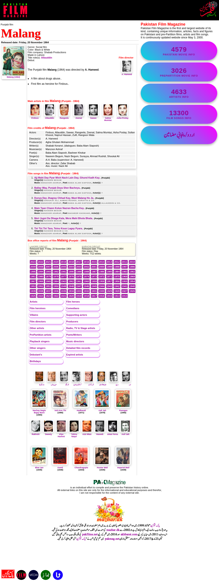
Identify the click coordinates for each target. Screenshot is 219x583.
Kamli (60, 467)
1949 (63, 286)
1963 (63, 281)
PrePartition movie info (179, 72)
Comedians (72, 308)
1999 (109, 266)
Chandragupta (81, 467)
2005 (63, 266)
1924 (40, 296)
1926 (132, 291)
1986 (101, 271)
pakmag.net (112, 539)
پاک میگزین (155, 525)
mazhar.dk (112, 530)
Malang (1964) (13, 76)
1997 (124, 266)
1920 (71, 296)
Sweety (48, 433)
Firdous (35, 117)
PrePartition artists (40, 334)
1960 (86, 281)
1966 (40, 281)
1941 (124, 286)
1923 (48, 296)
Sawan (93, 117)
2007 (48, 266)
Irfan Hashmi (61, 434)
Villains (34, 315)
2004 (71, 266)
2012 (116, 262)
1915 (109, 296)
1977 (63, 276)
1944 (101, 286)
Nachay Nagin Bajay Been (39, 411)
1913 (124, 296)
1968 (132, 276)
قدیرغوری (89, 383)
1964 (55, 281)
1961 (78, 281)
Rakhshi (35, 433)
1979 (48, 276)
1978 (55, 276)
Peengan (123, 410)
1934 (71, 291)
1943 (109, 286)
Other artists (37, 328)
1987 (94, 271)
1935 (63, 291)
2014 (101, 262)
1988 (86, 271)
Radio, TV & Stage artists (80, 328)
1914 (116, 296)
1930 (101, 291)
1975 (78, 276)
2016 (86, 262)
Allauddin (46, 57)
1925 (33, 296)
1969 (124, 276)
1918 (86, 296)
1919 (78, 296)
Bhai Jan (39, 467)
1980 (40, 276)
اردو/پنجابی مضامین (179, 135)
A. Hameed (126, 73)
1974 (86, 276)
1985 (109, 271)
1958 (101, 281)
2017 (78, 262)
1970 (116, 276)
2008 (40, 266)
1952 (40, 286)
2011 (124, 262)
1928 (116, 291)
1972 (101, 276)
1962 (71, 281)
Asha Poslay (123, 117)
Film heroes (73, 301)
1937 (48, 291)
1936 (55, 291)
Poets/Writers (74, 334)
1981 (33, 276)
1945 (94, 286)
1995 (33, 271)
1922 (55, 296)
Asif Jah (125, 433)
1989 (78, 271)
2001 (94, 266)
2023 (33, 262)
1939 (33, 291)
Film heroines (38, 308)
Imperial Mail (123, 467)
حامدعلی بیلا (39, 383)
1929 (109, 291)
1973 (94, 276)
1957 (109, 281)
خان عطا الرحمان (101, 383)
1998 (116, 266)
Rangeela (64, 117)
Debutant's (36, 354)
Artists (33, 301)
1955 (124, 281)
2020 (55, 262)
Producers (72, 321)
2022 (40, 262)
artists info (179, 93)
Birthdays (35, 361)
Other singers (38, 348)
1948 (71, 286)
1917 (94, 296)
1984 (116, 271)
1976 (71, 276)
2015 (94, 262)
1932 (86, 291)
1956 (116, 281)
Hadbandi (81, 410)
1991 (63, 271)
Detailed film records (78, 348)
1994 (40, 271)
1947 (78, 286)
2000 (101, 266)
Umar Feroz (112, 433)
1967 (33, 281)
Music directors (75, 341)
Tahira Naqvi (74, 434)
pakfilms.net (90, 534)
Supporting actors (76, 315)
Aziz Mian (87, 433)
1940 (132, 286)
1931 (94, 291)
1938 (40, 291)
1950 (55, 286)
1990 (71, 271)
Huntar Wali (102, 467)
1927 (124, 291)
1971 (109, 276)
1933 (78, 291)
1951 (48, 286)
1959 (94, 281)
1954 (132, 281)
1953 (33, 286)
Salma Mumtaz (108, 118)
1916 (101, 296)
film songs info (179, 114)
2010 (132, 262)
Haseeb (99, 433)
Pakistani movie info (179, 51)
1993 (48, 271)
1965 (48, 281)
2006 (55, 266)
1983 (124, 271)
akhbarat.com (129, 534)
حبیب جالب (52, 383)
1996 (132, 266)
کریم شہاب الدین (76, 383)
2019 (63, 262)
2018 (71, 262)
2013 (109, 262)
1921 (63, 296)
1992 (55, 271)
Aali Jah (102, 410)
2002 (86, 266)
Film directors (38, 321)
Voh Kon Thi (60, 410)
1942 (116, 286)
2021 (48, 262)
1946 (86, 286)
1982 (132, 271)
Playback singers (40, 341)
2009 (33, 266)
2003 (78, 266)
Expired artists (74, 354)
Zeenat (78, 117)
